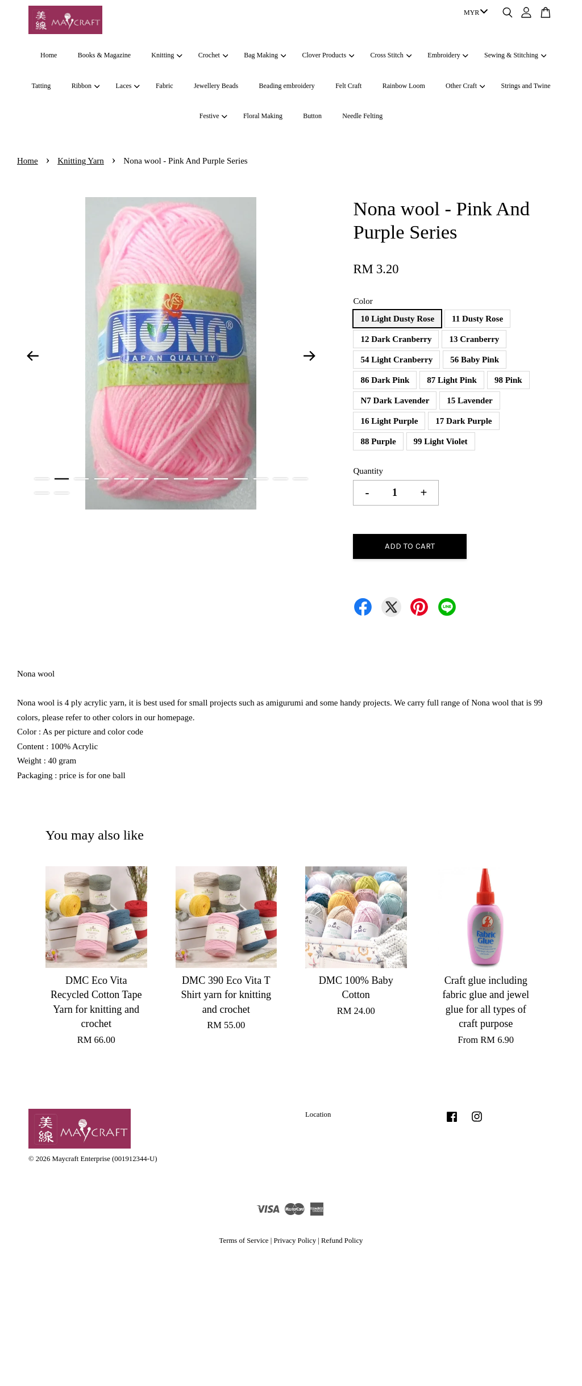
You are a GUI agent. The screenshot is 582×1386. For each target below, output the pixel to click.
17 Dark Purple (463, 420)
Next (309, 355)
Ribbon (86, 86)
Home (48, 55)
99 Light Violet (441, 441)
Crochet (213, 55)
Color (362, 301)
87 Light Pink (452, 380)
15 (42, 493)
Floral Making (262, 116)
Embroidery (447, 55)
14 (300, 478)
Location (318, 1114)
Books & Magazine (104, 55)
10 (221, 478)
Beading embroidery (287, 86)
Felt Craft (348, 86)
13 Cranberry (474, 339)
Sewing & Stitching (515, 55)
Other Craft (465, 86)
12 (260, 478)
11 (241, 478)
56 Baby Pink (474, 359)
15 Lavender (469, 400)
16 (62, 493)
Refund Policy (342, 1241)
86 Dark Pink (384, 380)
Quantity (368, 470)
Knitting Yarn (80, 160)
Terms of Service (244, 1241)
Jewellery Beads (216, 86)
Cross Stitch (391, 55)
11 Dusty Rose (477, 318)
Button (312, 116)
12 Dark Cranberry (395, 339)
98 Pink (508, 380)
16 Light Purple (389, 420)
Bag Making (265, 55)
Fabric (164, 86)
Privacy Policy (294, 1241)
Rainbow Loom (404, 86)
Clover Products (328, 55)
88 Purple (378, 441)
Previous (32, 355)
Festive (213, 116)
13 (280, 478)
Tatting (41, 86)
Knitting (166, 55)
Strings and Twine (526, 86)
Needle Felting (362, 116)
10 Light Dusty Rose (397, 318)
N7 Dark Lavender (394, 400)
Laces (127, 86)
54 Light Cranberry (396, 359)
